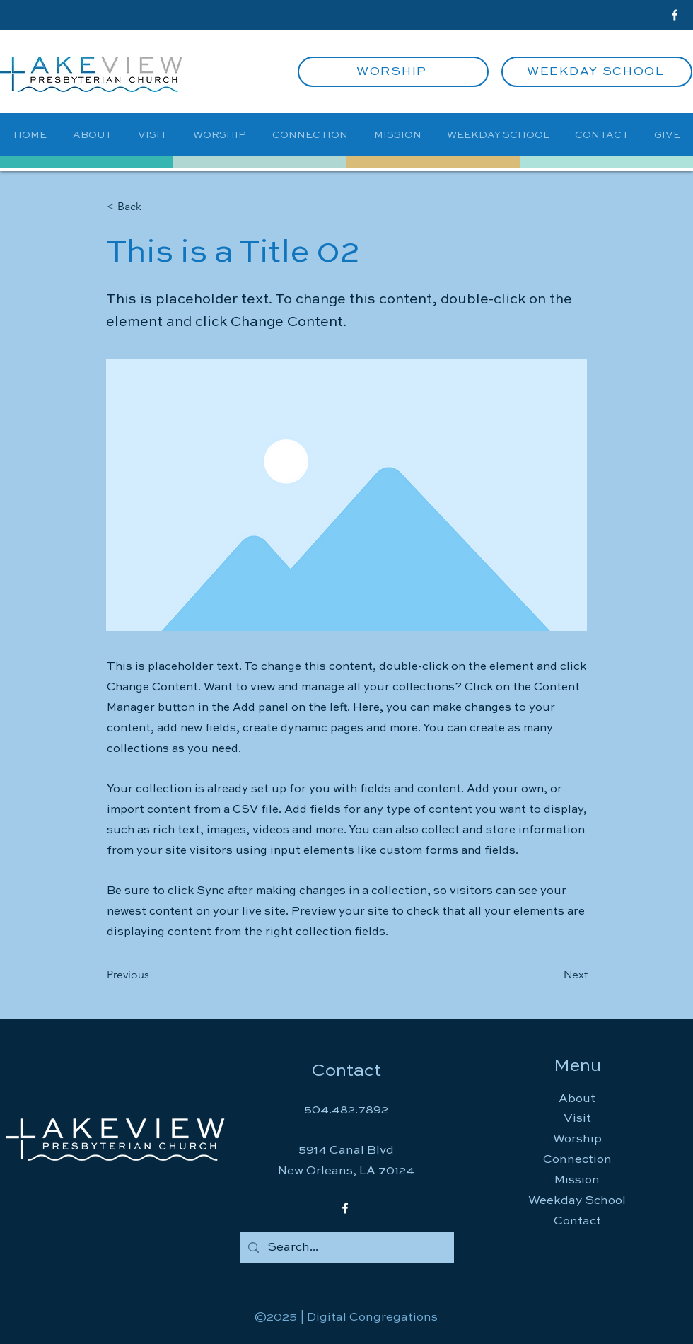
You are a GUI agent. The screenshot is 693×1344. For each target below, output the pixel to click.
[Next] (552, 975)
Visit (577, 1119)
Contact (577, 1221)
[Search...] (345, 1247)
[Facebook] (675, 15)
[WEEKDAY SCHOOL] (596, 72)
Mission (577, 1180)
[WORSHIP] (393, 72)
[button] (153, 206)
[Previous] (153, 975)
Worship (577, 1139)
